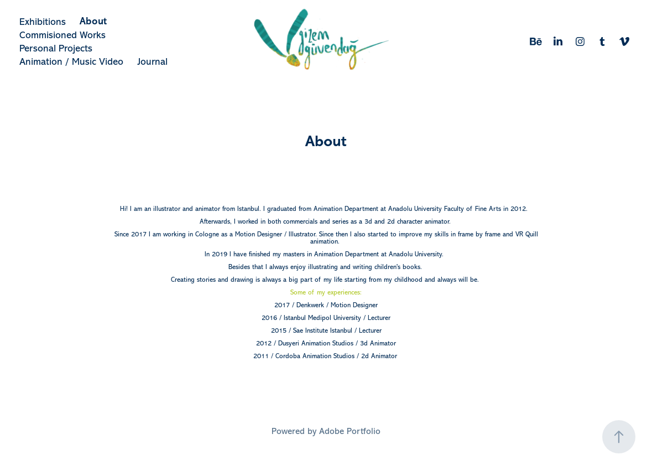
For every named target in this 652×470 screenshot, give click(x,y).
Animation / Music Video (71, 61)
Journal (152, 61)
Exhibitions (42, 21)
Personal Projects (55, 48)
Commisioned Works (62, 34)
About (93, 21)
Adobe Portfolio (349, 431)
